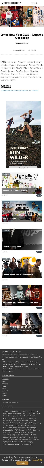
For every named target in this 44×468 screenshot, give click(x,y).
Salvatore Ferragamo (10, 77)
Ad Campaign (30, 428)
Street (32, 416)
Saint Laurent (32, 74)
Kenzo (10, 71)
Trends (26, 435)
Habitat (23, 425)
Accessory (7, 435)
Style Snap (33, 362)
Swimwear (17, 413)
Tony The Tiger (22, 71)
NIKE (12, 80)
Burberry (6, 68)
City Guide (38, 369)
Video (11, 371)
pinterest (5, 391)
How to (12, 364)
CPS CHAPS (17, 68)
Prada (21, 74)
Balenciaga (22, 65)
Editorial (6, 369)
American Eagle (7, 65)
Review (10, 416)
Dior (25, 68)
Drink (31, 437)
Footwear (6, 444)
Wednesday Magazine (10, 403)
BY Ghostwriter (22, 43)
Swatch (24, 77)
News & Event (24, 366)
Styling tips (7, 442)
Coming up (31, 425)
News (11, 437)
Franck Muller (35, 68)
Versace (33, 77)
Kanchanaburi (17, 411)
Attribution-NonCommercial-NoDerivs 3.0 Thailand (19, 91)
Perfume (24, 444)
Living (30, 444)
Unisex (38, 413)
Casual (5, 430)
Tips (34, 437)
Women (6, 418)
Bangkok (22, 423)
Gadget (29, 442)
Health (36, 439)
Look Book (36, 423)
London (27, 411)
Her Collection (22, 420)
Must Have (10, 62)
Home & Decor (8, 366)
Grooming (12, 362)
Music (5, 428)
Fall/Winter (25, 432)
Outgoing (34, 411)
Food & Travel (21, 364)
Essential (30, 369)
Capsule (17, 432)
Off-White (5, 74)
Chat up (17, 425)
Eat (4, 411)
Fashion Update (23, 355)
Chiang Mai (14, 418)
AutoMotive (15, 444)
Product (21, 62)
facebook (5, 379)
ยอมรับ (22, 463)
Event (31, 439)
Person (8, 411)
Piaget (14, 74)
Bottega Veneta (36, 65)
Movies (5, 425)
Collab (10, 432)
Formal (5, 420)
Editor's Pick (13, 430)
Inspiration (20, 362)
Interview (32, 420)
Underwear (14, 423)
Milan (5, 416)
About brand (34, 357)
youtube (4, 393)
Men (31, 432)
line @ (4, 381)
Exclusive (14, 369)
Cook (27, 413)
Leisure (6, 364)
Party (34, 418)
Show (15, 428)
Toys (16, 366)
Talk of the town (25, 418)
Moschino (34, 71)
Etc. (21, 416)
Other (33, 413)
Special (6, 423)
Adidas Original (33, 62)
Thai (23, 413)
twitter (4, 388)
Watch (14, 442)
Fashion (6, 355)
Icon (27, 362)
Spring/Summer (33, 430)
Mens (10, 428)
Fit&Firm (25, 437)
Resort (16, 416)
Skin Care (17, 437)
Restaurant (23, 430)
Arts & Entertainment (35, 364)
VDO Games (7, 413)
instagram (5, 384)
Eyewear (21, 428)
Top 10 (5, 371)
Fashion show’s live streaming (18, 357)
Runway (13, 355)
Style (5, 362)
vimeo (4, 386)
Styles (5, 432)
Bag (13, 435)
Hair (14, 420)
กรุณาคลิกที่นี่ (37, 460)
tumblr (4, 395)
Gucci (3, 71)
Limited (29, 423)
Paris (11, 425)
